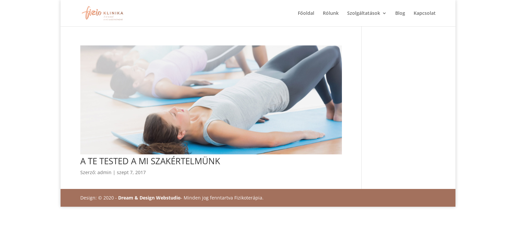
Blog (400, 13)
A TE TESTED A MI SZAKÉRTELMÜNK (150, 161)
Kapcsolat (425, 13)
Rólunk (331, 13)
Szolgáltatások (363, 13)
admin (104, 172)
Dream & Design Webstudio (149, 198)
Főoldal (306, 13)
